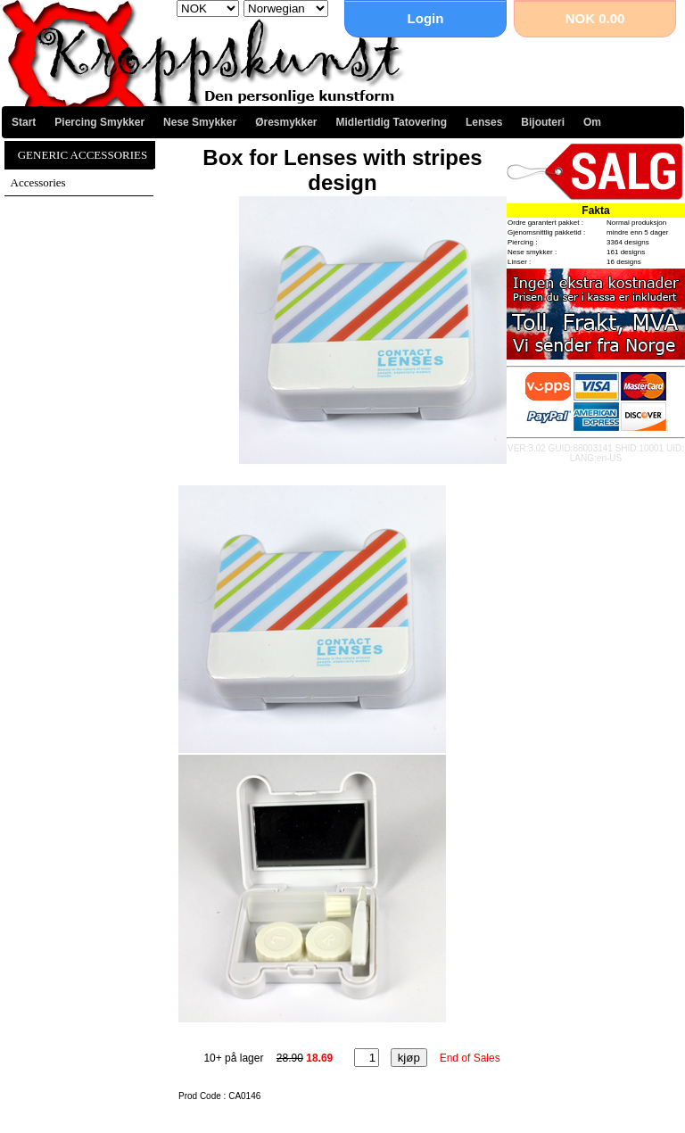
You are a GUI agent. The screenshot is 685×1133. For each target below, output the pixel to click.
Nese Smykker (199, 122)
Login (426, 18)
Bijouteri (543, 122)
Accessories (38, 182)
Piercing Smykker (99, 122)
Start (24, 122)
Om (592, 122)
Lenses (484, 122)
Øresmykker (286, 122)
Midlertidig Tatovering (391, 122)
